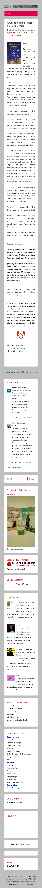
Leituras (27, 33)
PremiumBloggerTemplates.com (24, 882)
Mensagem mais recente (13, 372)
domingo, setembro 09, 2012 (21, 462)
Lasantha (9, 882)
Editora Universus (13, 751)
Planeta (10, 771)
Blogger (27, 844)
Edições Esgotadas (14, 776)
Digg (20, 351)
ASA (8, 759)
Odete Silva (16, 423)
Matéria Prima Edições (15, 782)
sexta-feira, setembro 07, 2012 (22, 418)
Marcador (10, 740)
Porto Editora (12, 774)
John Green (20, 33)
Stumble (12, 351)
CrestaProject (17, 879)
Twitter (11, 348)
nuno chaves (16, 387)
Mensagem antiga (31, 372)
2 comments (18, 36)
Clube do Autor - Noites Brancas (19, 754)
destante (20, 876)
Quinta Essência (13, 768)
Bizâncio (10, 748)
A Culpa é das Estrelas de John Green (20, 24)
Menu (21, 13)
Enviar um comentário (14, 467)
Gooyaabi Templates (26, 884)
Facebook (20, 345)
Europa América (13, 757)
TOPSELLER (11, 779)
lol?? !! (18, 675)
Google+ (21, 348)
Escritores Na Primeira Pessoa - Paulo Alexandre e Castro (25, 652)
